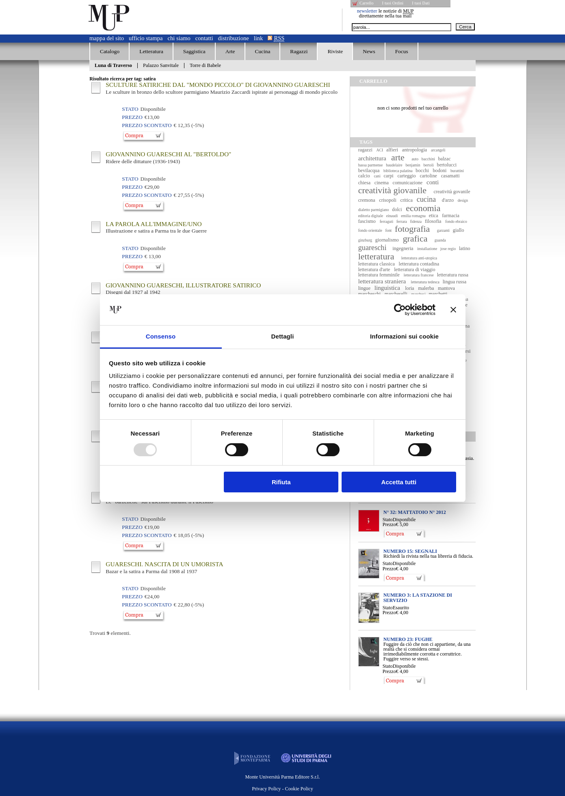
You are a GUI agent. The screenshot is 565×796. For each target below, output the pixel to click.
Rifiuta (281, 482)
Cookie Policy (299, 789)
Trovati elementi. (110, 633)
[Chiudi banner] (453, 310)
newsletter (367, 11)
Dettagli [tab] (282, 336)
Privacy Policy (266, 789)
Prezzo (389, 524)
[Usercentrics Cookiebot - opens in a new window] (399, 310)
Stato (388, 519)
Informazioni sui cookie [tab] (404, 336)
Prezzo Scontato (146, 125)
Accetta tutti (399, 482)
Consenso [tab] (160, 336)
